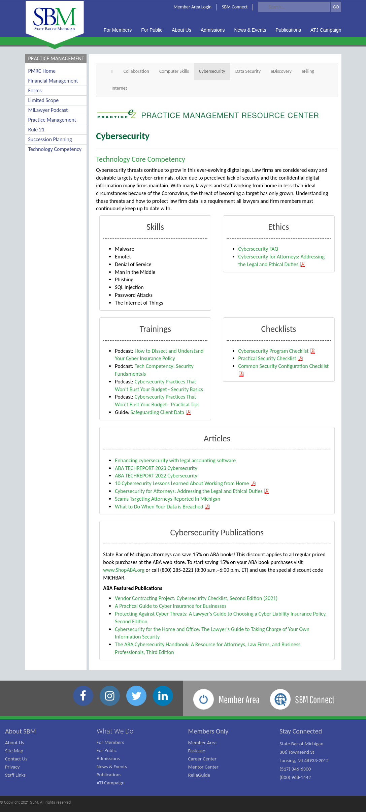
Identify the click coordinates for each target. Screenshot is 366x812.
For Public (107, 750)
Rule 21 (36, 129)
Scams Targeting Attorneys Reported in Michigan (167, 499)
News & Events (112, 766)
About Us (14, 743)
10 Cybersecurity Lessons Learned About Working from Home (185, 483)
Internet (119, 88)
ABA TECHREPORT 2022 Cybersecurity (156, 475)
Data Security (248, 71)
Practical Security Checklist (271, 358)
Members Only (208, 731)
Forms (35, 90)
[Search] (294, 7)
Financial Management (53, 80)
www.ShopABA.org (123, 570)
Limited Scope (43, 100)
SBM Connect (234, 7)
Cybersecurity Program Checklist (277, 351)
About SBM (20, 731)
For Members (110, 742)
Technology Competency (54, 149)
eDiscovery (281, 71)
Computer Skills (174, 71)
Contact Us (16, 759)
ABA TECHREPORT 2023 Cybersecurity (156, 468)
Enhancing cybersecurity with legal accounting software (175, 460)
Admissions (108, 758)
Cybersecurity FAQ (258, 249)
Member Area (202, 743)
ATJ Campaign (111, 783)
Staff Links (15, 775)
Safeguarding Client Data (161, 412)
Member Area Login (193, 7)
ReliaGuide (199, 775)
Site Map (14, 751)
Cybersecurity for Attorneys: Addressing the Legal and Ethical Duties (192, 491)
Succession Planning (50, 139)
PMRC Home (42, 71)
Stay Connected (300, 731)
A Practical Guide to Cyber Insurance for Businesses (170, 606)
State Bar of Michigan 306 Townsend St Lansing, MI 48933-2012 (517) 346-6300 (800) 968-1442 (304, 760)
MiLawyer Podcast (48, 110)
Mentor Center (203, 767)
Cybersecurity (212, 71)
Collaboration (136, 71)
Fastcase (196, 751)
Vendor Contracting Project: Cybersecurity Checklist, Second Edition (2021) (196, 598)
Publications (109, 775)
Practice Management (52, 120)
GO (336, 7)
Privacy (12, 767)
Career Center (202, 759)
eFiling (308, 71)
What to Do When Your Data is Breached (162, 506)
